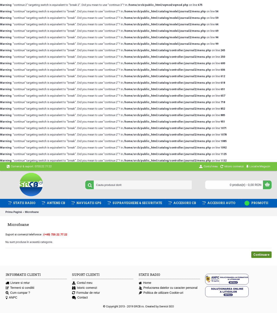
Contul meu (82, 283)
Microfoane (32, 212)
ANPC (11, 297)
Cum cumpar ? (18, 293)
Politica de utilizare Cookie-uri (161, 293)
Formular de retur (86, 293)
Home (145, 283)
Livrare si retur (18, 283)
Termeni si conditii (20, 288)
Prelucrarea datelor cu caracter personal (168, 288)
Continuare (261, 254)
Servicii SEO (166, 306)
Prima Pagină (13, 212)
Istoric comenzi (84, 288)
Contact (80, 297)
